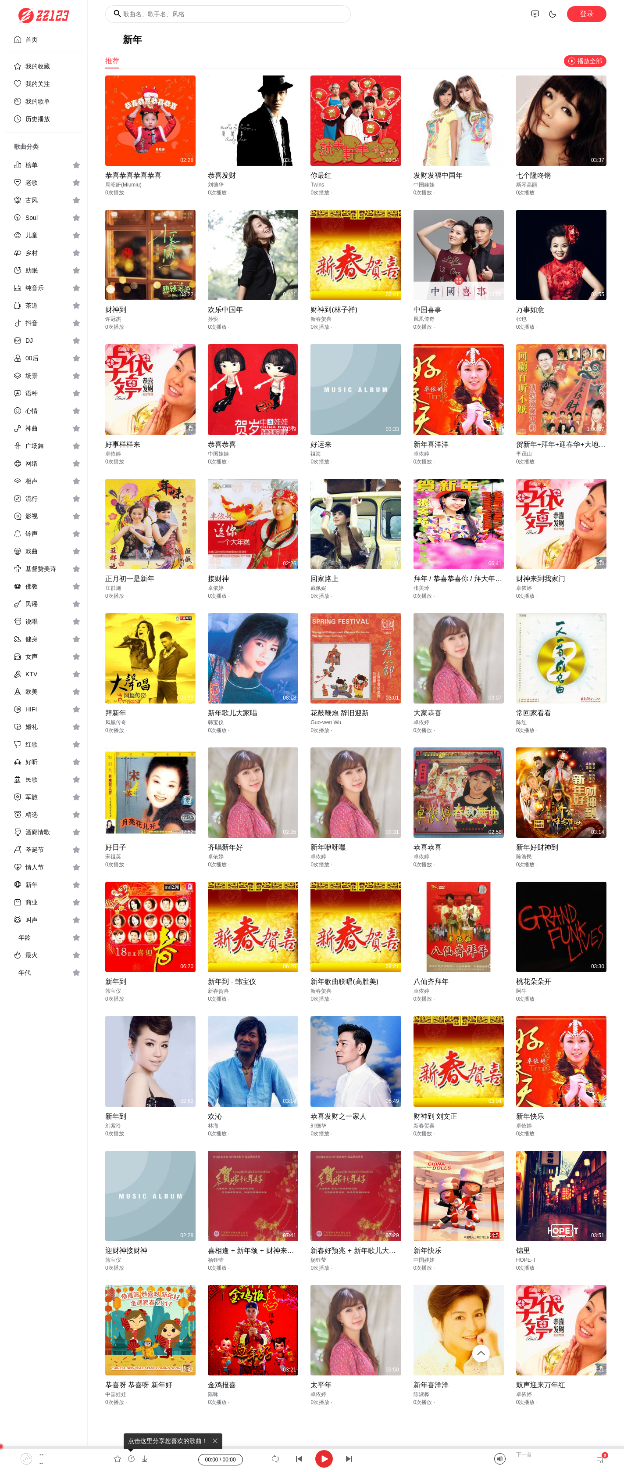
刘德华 (216, 185)
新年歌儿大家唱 (232, 713)
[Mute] (500, 1459)
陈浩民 (524, 857)
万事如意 (530, 309)
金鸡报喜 (222, 1385)
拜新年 (115, 713)
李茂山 (524, 454)
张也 (521, 319)
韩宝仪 (216, 722)
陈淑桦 (421, 1394)
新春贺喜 (321, 319)
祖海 (315, 454)
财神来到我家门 (540, 578)
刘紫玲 (113, 1126)
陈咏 (213, 1394)
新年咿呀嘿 (328, 847)
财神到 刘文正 (435, 1116)
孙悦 (213, 319)
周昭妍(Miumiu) (123, 185)
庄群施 (113, 588)
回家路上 (324, 578)
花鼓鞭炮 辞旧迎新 (339, 713)
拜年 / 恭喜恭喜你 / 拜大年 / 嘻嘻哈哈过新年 (482, 578)
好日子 (115, 847)
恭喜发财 (222, 175)
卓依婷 (113, 454)
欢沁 (215, 1116)
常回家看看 (533, 713)
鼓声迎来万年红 (540, 1385)
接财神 (218, 578)
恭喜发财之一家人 (338, 1116)
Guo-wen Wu (325, 722)
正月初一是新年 (129, 578)
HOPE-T (526, 1260)
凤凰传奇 (424, 319)
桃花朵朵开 (533, 981)
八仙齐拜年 (431, 981)
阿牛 (521, 991)
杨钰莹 (216, 1260)
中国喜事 (428, 309)
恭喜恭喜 (222, 444)
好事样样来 (122, 444)
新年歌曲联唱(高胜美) (344, 981)
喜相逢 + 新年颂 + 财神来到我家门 (261, 1250)
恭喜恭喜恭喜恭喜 (133, 175)
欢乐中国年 (225, 309)
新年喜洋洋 (431, 444)
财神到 (115, 309)
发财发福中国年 (438, 175)
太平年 (321, 1385)
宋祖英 (113, 857)
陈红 (521, 722)
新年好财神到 (537, 847)
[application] (312, 1459)
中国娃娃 (424, 185)
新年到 (115, 981)
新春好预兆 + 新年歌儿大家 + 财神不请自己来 (381, 1250)
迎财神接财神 (126, 1250)
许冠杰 (113, 319)
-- (41, 1454)
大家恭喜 (428, 713)
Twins (317, 185)
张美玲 (421, 588)
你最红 (321, 175)
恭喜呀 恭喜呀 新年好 (138, 1385)
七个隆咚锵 (533, 175)
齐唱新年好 (225, 847)
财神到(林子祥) (333, 309)
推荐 (112, 61)
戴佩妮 (318, 588)
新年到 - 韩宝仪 (232, 981)
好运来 (321, 444)
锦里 (523, 1250)
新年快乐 (530, 1116)
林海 (213, 1126)
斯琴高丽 (526, 185)
